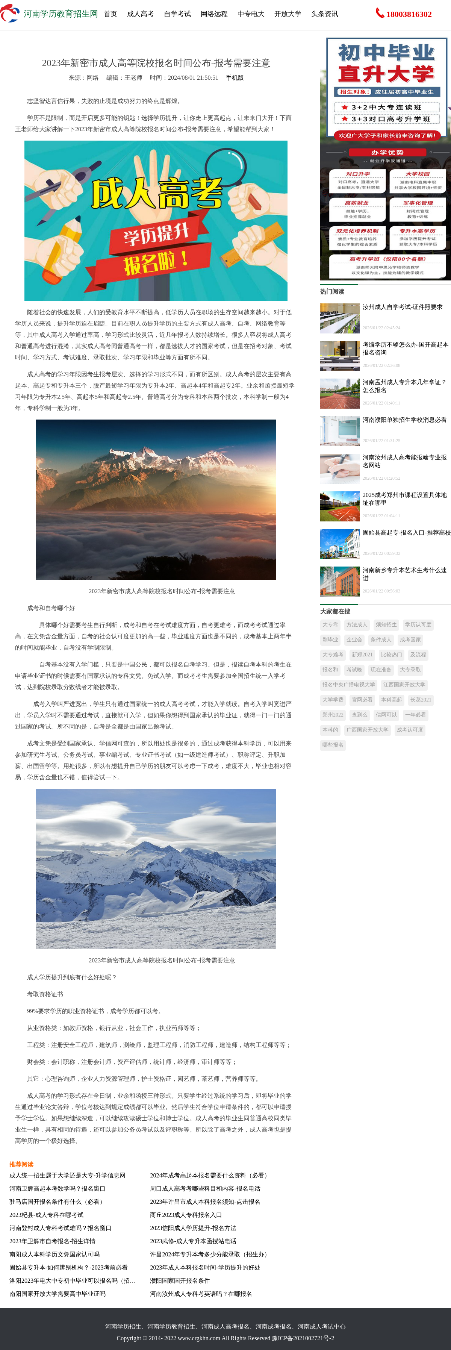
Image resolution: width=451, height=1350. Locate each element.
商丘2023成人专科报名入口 (186, 1215)
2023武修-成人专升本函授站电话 (193, 1241)
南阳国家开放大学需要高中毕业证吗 (57, 1294)
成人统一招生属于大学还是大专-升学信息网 (67, 1175)
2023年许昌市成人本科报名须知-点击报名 (205, 1201)
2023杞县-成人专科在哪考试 (46, 1215)
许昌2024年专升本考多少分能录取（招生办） (210, 1254)
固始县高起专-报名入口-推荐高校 (407, 532)
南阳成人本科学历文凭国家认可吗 (54, 1254)
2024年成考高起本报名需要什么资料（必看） (210, 1175)
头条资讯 (324, 14)
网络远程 (214, 14)
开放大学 (287, 14)
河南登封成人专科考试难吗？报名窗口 (60, 1228)
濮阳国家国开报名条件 (180, 1280)
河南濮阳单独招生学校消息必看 (405, 420)
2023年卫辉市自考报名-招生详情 (52, 1241)
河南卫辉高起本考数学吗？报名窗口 (57, 1188)
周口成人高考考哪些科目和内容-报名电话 (205, 1188)
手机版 (235, 77)
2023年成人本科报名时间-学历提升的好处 (205, 1267)
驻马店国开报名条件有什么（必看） (57, 1201)
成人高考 (140, 14)
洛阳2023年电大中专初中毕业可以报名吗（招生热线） (81, 1280)
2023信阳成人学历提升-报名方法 (193, 1228)
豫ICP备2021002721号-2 (303, 1338)
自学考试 (177, 14)
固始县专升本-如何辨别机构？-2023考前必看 (68, 1267)
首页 (110, 14)
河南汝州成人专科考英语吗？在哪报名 (201, 1294)
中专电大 (251, 14)
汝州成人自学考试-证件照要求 (403, 307)
